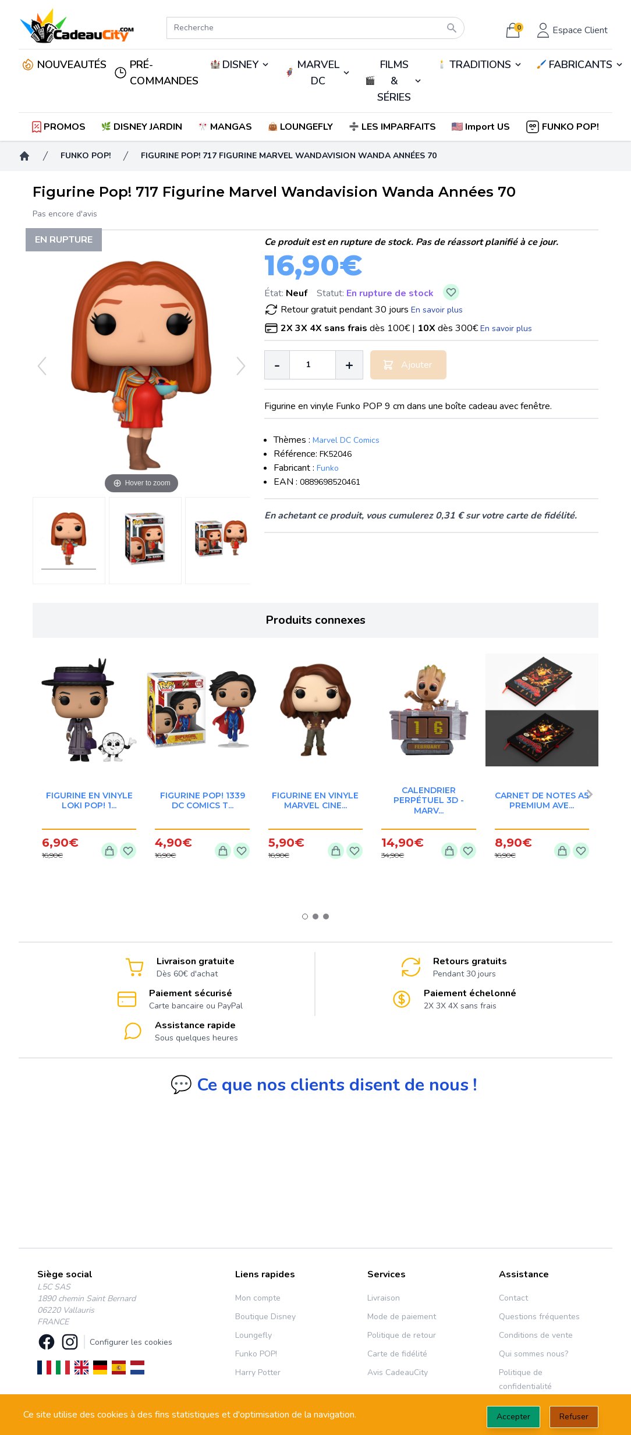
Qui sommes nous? (533, 1353)
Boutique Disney (265, 1316)
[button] (482, 126)
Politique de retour (401, 1335)
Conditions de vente (536, 1335)
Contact (513, 1297)
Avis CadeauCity (397, 1372)
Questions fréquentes (539, 1316)
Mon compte (258, 1297)
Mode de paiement (401, 1316)
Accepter (513, 1416)
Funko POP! (256, 1353)
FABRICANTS (580, 65)
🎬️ (394, 80)
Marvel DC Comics (346, 440)
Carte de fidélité (397, 1353)
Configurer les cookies (131, 1342)
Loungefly (253, 1335)
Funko (328, 468)
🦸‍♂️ (317, 72)
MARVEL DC (318, 73)
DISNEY (240, 65)
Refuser (574, 1416)
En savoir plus (437, 309)
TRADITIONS (480, 65)
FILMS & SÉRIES (394, 81)
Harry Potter (258, 1372)
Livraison (383, 1297)
